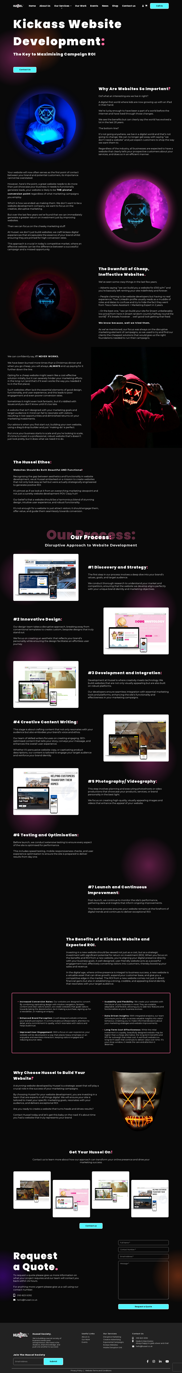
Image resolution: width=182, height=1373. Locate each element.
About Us (85, 1337)
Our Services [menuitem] (61, 5)
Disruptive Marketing (112, 1337)
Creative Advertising (112, 1340)
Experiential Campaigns (113, 1342)
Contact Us (25, 69)
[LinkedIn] (160, 1361)
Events (84, 1342)
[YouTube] (167, 1361)
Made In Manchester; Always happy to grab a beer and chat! (152, 1342)
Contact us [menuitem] (129, 5)
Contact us (91, 1225)
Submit (53, 1361)
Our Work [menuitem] (80, 5)
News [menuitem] (105, 5)
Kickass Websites (110, 1345)
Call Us (159, 6)
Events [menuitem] (94, 5)
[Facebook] (148, 1361)
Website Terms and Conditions (98, 1371)
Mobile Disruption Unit (112, 1348)
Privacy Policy (76, 1371)
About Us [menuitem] (44, 5)
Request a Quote (143, 1306)
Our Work (86, 1340)
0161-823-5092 (24, 1295)
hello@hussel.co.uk (27, 1300)
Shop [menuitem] (115, 5)
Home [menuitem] (32, 5)
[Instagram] (154, 1361)
